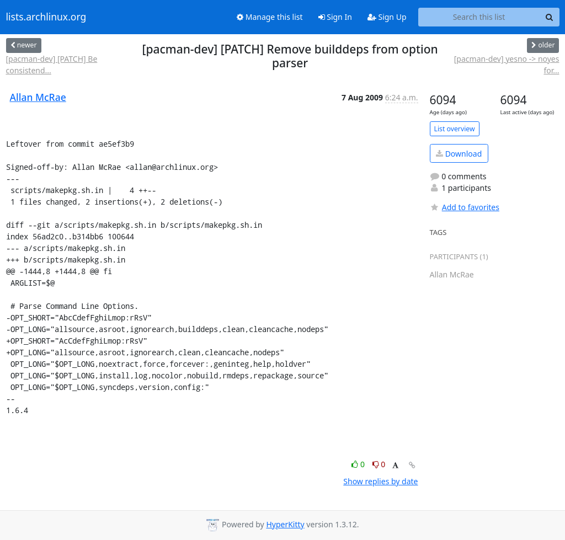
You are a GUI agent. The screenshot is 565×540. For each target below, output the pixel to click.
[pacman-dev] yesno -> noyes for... (506, 65)
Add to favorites (464, 207)
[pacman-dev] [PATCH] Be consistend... (52, 65)
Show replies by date (380, 481)
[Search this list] (479, 17)
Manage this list (270, 17)
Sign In (335, 17)
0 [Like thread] (358, 464)
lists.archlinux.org (46, 17)
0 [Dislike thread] (379, 464)
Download (459, 153)
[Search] (549, 17)
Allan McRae (38, 97)
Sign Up (387, 17)
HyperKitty (285, 524)
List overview (454, 128)
